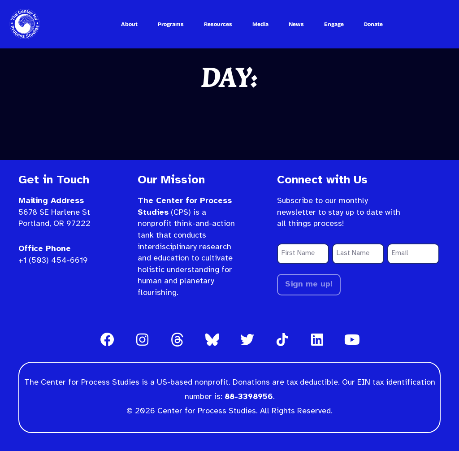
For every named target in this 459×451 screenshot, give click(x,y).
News (296, 24)
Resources (218, 24)
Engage (334, 24)
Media (260, 24)
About (129, 24)
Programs (171, 24)
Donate (373, 24)
